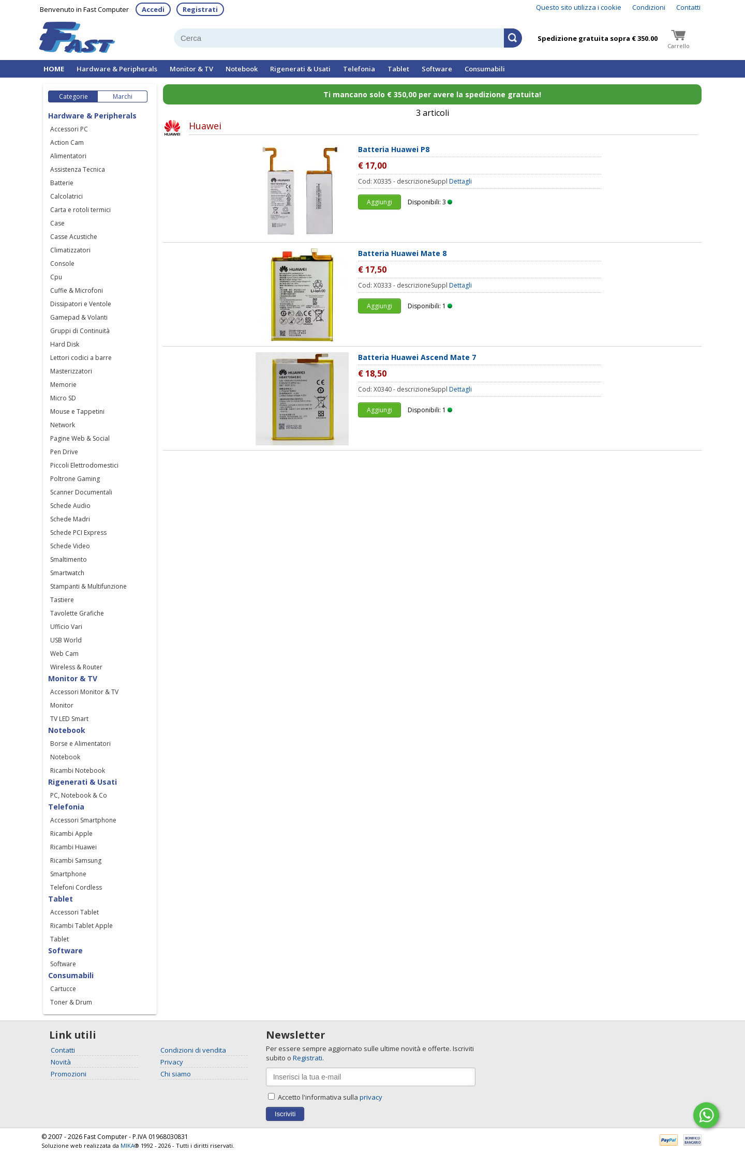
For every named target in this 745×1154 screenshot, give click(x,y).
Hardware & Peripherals (117, 68)
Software (437, 68)
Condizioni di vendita (193, 1050)
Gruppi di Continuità (80, 330)
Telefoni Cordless (76, 887)
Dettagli (460, 181)
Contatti (688, 7)
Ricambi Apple (71, 833)
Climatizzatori (70, 250)
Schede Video (70, 546)
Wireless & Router (76, 667)
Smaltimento (68, 559)
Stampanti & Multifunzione (88, 586)
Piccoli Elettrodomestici (84, 465)
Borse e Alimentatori (80, 743)
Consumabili (485, 68)
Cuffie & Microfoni (76, 290)
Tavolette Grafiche (77, 613)
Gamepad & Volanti (79, 317)
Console (62, 263)
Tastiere (62, 599)
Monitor (61, 705)
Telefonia (359, 68)
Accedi (153, 9)
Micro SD (63, 398)
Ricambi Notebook (77, 770)
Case (57, 223)
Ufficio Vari (66, 626)
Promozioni (68, 1073)
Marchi (122, 96)
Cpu (56, 277)
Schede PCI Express (78, 532)
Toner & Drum (71, 1002)
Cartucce (63, 988)
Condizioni (648, 7)
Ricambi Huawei (73, 847)
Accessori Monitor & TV (84, 691)
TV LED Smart (69, 718)
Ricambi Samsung (75, 860)
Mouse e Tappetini (77, 411)
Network (62, 425)
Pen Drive (64, 451)
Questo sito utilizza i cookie (578, 7)
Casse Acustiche (73, 236)
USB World (66, 640)
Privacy (171, 1062)
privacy (371, 1097)
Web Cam (64, 653)
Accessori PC (69, 129)
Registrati (200, 9)
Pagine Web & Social (80, 438)
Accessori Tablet (74, 912)
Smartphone (68, 874)
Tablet (398, 68)
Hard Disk (64, 344)
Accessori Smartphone (83, 820)
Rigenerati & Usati (300, 68)
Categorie (73, 96)
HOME (53, 68)
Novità (61, 1062)
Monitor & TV (191, 68)
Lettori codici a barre (81, 357)
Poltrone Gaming (75, 478)
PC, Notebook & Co (78, 795)
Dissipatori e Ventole (80, 303)
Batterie (61, 182)
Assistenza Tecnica (77, 169)
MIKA (128, 1145)
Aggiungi (379, 202)
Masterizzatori (71, 371)
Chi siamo (175, 1073)
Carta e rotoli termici (80, 209)
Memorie (63, 384)
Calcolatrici (66, 196)
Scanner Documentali (81, 492)
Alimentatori (68, 156)
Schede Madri (70, 519)
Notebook (242, 68)
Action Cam (67, 142)
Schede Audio (70, 505)
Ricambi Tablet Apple (81, 925)
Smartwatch (67, 572)
